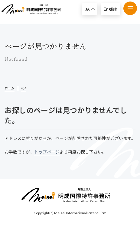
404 (23, 88)
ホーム (10, 88)
